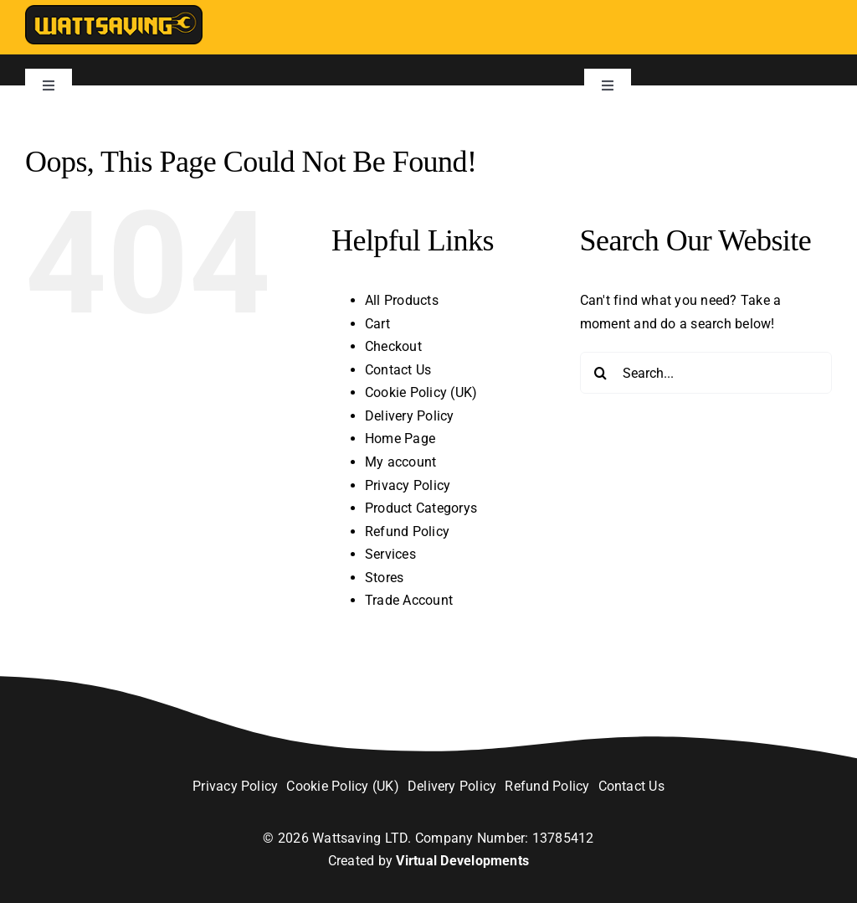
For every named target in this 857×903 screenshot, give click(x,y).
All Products (402, 300)
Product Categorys (421, 508)
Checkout (393, 346)
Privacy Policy (407, 485)
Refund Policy (407, 531)
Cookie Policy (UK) (421, 392)
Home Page (400, 438)
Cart (377, 324)
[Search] (601, 373)
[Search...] (706, 373)
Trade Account (409, 600)
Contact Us (398, 370)
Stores (384, 578)
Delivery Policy (409, 416)
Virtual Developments (462, 861)
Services (390, 554)
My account (400, 462)
